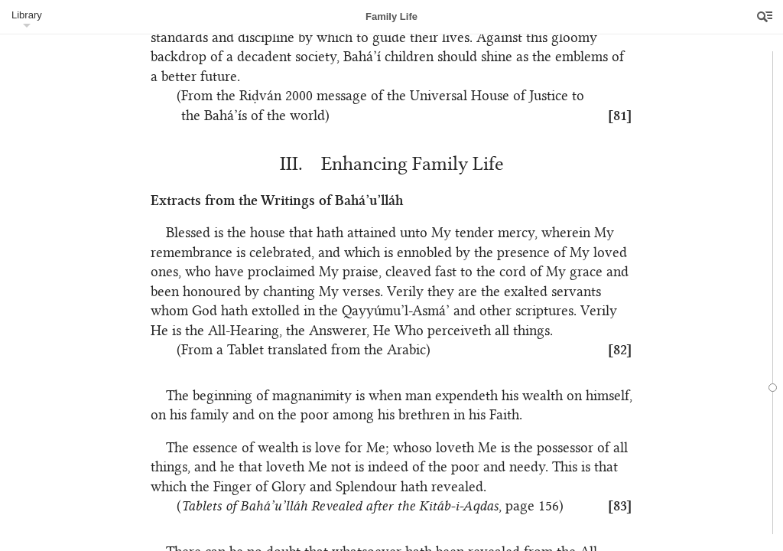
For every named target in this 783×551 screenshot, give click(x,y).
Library (26, 15)
